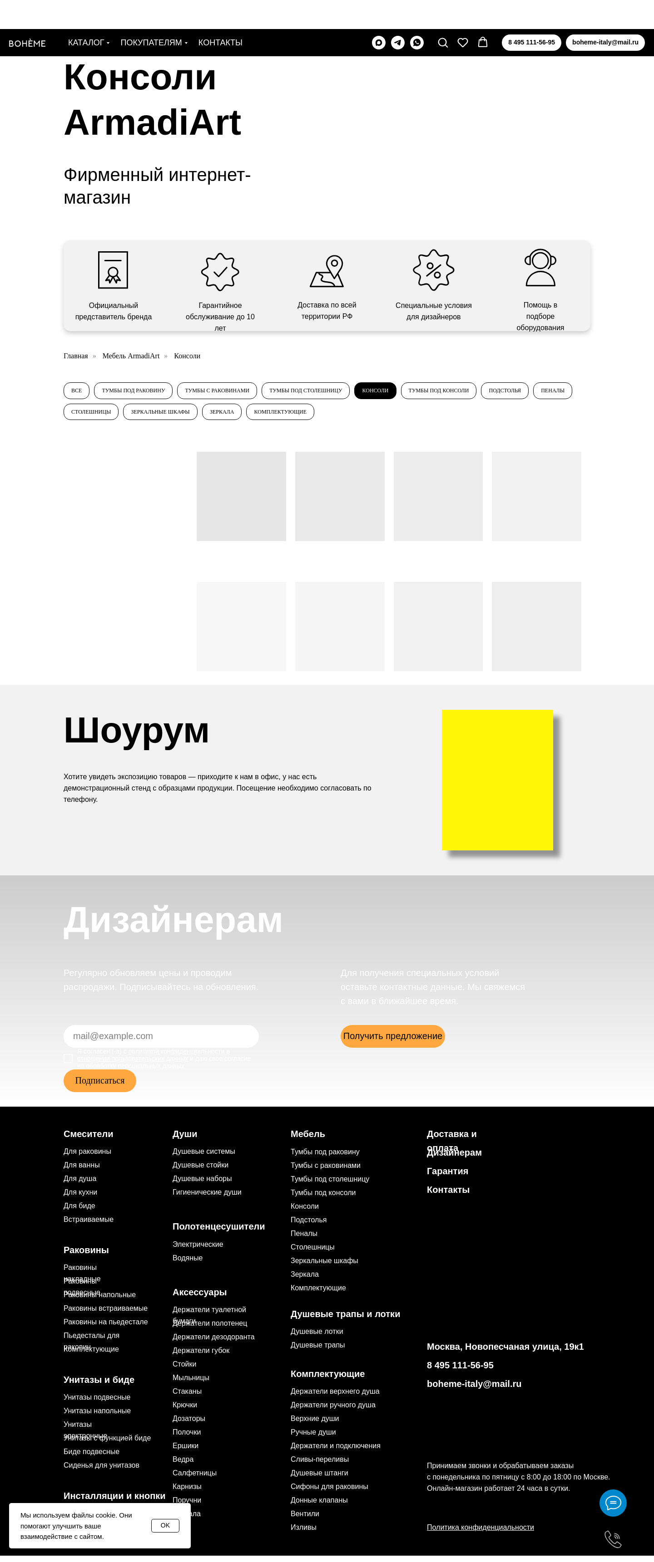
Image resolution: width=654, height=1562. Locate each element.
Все (78, 392)
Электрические (198, 1250)
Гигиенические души (207, 1198)
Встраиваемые (89, 1226)
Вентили (305, 1520)
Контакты (220, 13)
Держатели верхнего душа (335, 1397)
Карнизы (187, 1493)
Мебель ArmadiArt (131, 356)
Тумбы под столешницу (340, 392)
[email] (161, 1042)
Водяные (188, 1264)
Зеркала (353, 416)
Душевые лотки (317, 1338)
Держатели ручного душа (333, 1411)
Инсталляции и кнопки (115, 1502)
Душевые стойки (200, 1171)
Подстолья (90, 416)
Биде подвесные (91, 1458)
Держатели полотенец (210, 1329)
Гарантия (447, 1177)
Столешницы (204, 416)
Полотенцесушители (219, 1233)
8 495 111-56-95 (460, 1372)
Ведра (183, 1465)
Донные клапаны (319, 1506)
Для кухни (80, 1198)
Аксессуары (200, 1298)
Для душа (80, 1185)
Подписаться (100, 1087)
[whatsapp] (417, 13)
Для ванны (82, 1171)
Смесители (88, 1140)
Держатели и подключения (336, 1452)
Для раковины (87, 1158)
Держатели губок (201, 1357)
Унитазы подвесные (97, 1403)
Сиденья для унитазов (101, 1471)
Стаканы (187, 1397)
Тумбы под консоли (492, 392)
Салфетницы (195, 1479)
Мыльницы (191, 1384)
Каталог (86, 13)
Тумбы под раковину (143, 392)
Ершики (185, 1452)
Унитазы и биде (99, 1386)
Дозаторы (189, 1425)
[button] (442, 13)
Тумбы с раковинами (239, 392)
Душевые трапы (318, 1351)
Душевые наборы (202, 1185)
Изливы (304, 1534)
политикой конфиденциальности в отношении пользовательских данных (153, 1061)
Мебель (308, 1140)
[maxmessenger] (379, 13)
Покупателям (151, 13)
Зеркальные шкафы (283, 416)
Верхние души (315, 1425)
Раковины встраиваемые (106, 1314)
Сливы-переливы (320, 1465)
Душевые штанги (319, 1479)
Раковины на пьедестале (106, 1328)
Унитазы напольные (97, 1417)
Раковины (86, 1256)
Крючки (185, 1411)
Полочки (187, 1438)
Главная (76, 356)
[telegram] (398, 13)
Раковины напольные (100, 1301)
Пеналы (145, 416)
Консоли (420, 392)
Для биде (79, 1212)
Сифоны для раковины (329, 1493)
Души (185, 1140)
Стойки (184, 1370)
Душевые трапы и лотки (345, 1320)
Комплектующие (420, 416)
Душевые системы (204, 1158)
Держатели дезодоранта (214, 1343)
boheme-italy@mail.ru (474, 1390)
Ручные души (313, 1438)
